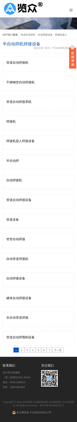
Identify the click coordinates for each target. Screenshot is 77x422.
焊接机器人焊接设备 (20, 141)
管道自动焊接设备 (18, 200)
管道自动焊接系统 (18, 102)
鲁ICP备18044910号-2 (52, 405)
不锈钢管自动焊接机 (20, 82)
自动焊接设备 (45, 34)
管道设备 (12, 219)
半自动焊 (12, 160)
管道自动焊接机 (17, 62)
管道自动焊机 (28, 34)
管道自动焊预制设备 (20, 337)
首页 (47, 48)
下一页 (58, 350)
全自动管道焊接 (17, 317)
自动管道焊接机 (17, 259)
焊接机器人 (61, 34)
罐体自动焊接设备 (18, 298)
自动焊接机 (14, 180)
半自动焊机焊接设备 (63, 48)
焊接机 (11, 121)
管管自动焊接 (15, 239)
